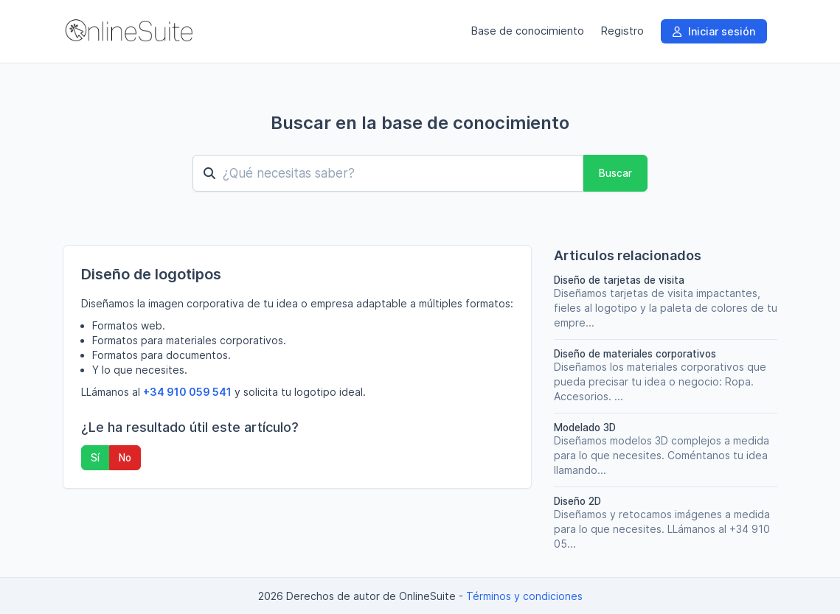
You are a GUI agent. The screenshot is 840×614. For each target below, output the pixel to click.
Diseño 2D (577, 501)
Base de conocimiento (527, 31)
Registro (622, 31)
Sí (95, 458)
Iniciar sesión (714, 31)
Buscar (615, 173)
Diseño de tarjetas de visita (619, 280)
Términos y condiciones (524, 596)
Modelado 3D (585, 427)
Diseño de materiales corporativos (635, 354)
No (125, 458)
